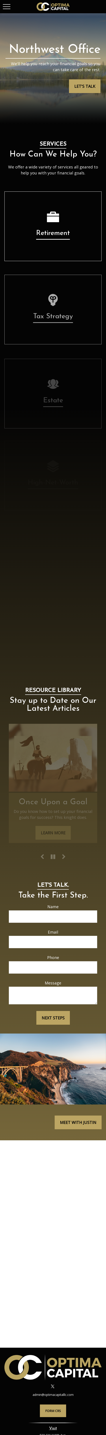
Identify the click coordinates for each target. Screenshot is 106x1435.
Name (53, 906)
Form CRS (53, 1411)
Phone (53, 957)
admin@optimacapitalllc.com (53, 1395)
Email (53, 932)
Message (53, 983)
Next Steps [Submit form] (53, 1017)
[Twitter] (53, 1386)
